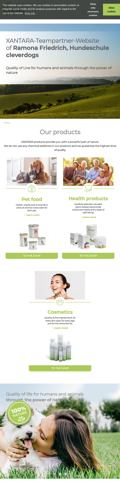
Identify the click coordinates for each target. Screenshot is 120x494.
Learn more (33, 215)
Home (7, 122)
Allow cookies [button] (111, 10)
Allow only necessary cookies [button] (93, 10)
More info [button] (30, 13)
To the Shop (31, 255)
